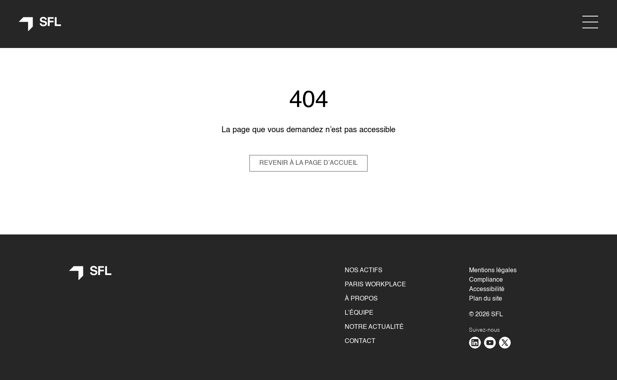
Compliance (486, 280)
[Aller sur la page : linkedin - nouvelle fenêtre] (475, 343)
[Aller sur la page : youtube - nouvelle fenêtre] (490, 343)
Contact (360, 341)
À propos (361, 299)
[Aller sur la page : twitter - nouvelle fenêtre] (505, 343)
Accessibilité (486, 289)
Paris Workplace (375, 285)
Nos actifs (363, 270)
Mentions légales (493, 270)
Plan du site (485, 299)
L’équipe (359, 313)
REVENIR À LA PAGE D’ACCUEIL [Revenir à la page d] (308, 163)
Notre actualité (374, 327)
